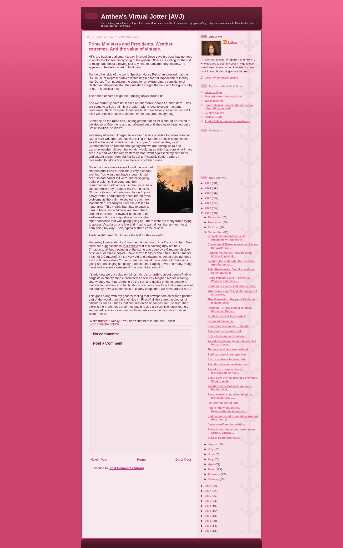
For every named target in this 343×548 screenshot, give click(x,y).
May (211, 459)
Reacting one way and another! (228, 364)
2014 (208, 505)
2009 (208, 530)
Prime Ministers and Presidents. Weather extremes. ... (228, 279)
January (214, 479)
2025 (208, 183)
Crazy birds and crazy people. (227, 335)
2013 (208, 510)
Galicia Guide (213, 116)
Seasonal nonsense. (220, 320)
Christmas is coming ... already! (228, 325)
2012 (208, 515)
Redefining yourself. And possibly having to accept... (229, 254)
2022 (208, 198)
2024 (208, 188)
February (214, 474)
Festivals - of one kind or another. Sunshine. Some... (229, 309)
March (212, 469)
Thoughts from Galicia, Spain (224, 96)
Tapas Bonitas (214, 100)
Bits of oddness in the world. (226, 359)
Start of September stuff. (223, 437)
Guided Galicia (214, 112)
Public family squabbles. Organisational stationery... (227, 409)
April (211, 464)
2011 (208, 520)
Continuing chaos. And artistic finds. (231, 285)
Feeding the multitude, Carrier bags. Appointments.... (231, 262)
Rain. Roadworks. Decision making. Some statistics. (230, 271)
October (214, 227)
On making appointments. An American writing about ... (226, 237)
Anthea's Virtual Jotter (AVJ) (142, 16)
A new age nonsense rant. (224, 330)
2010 (208, 525)
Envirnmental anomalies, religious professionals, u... (230, 396)
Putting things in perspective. (227, 354)
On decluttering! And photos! (226, 315)
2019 (208, 213)
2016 (208, 495)
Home (141, 459)
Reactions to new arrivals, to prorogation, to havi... (226, 371)
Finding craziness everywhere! (227, 349)
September (215, 232)
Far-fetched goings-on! (222, 402)
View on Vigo (213, 92)
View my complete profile (221, 77)
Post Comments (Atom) (127, 468)
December (215, 217)
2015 (208, 500)
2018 (208, 485)
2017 (208, 490)
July (211, 449)
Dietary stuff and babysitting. (226, 424)
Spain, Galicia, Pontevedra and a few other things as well (229, 106)
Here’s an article (150, 274)
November (215, 222)
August (213, 444)
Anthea (232, 42)
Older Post (183, 459)
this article (130, 246)
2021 (208, 203)
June (212, 454)
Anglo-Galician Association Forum (227, 121)
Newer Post (99, 459)
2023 (208, 193)
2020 (208, 208)
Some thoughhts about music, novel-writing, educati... (231, 431)
